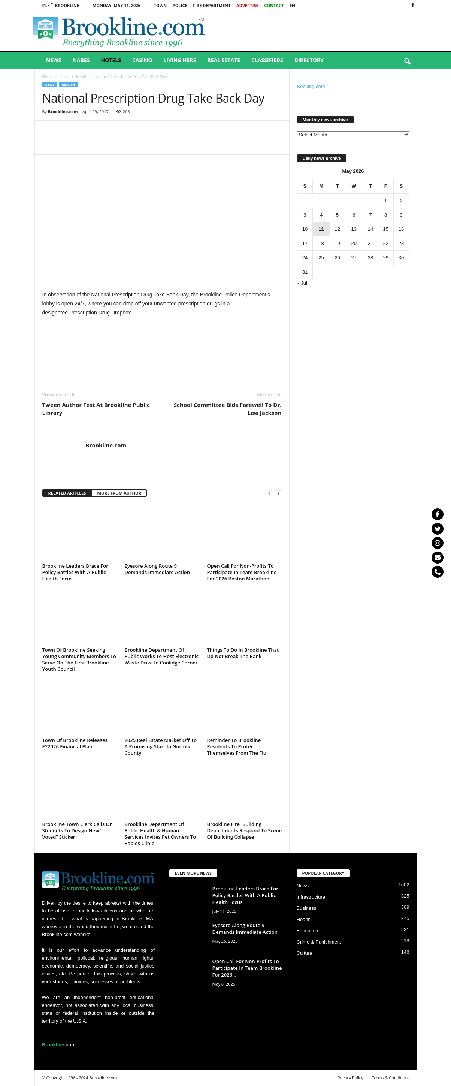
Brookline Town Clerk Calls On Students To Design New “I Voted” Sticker (77, 830)
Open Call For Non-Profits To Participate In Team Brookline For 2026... (247, 968)
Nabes (81, 60)
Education (307, 930)
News (53, 60)
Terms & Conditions (391, 1077)
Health (82, 76)
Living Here (179, 60)
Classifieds (267, 60)
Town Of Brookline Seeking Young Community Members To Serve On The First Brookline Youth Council (79, 659)
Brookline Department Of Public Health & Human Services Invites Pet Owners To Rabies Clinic (160, 834)
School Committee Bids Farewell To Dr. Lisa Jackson (228, 408)
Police (180, 5)
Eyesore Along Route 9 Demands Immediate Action (157, 569)
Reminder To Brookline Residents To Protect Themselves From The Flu (237, 746)
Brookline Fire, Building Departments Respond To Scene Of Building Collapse (244, 830)
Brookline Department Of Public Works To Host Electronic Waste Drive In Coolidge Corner (162, 656)
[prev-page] (269, 493)
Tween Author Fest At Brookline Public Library (96, 408)
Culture (304, 953)
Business (307, 908)
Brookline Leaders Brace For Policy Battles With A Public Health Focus (75, 572)
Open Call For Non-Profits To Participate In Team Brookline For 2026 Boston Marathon (242, 572)
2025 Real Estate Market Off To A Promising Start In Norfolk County (161, 746)
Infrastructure (311, 897)
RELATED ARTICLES (67, 493)
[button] (407, 62)
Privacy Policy (350, 1077)
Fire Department (211, 5)
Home (47, 76)
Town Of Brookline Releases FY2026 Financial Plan (75, 743)
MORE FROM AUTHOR (119, 493)
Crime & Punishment (319, 942)
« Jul (302, 283)
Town (160, 5)
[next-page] (278, 493)
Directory (309, 60)
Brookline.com (63, 111)
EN (292, 5)
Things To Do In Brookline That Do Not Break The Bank (243, 653)
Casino (142, 60)
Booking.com (311, 86)
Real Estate (223, 60)
